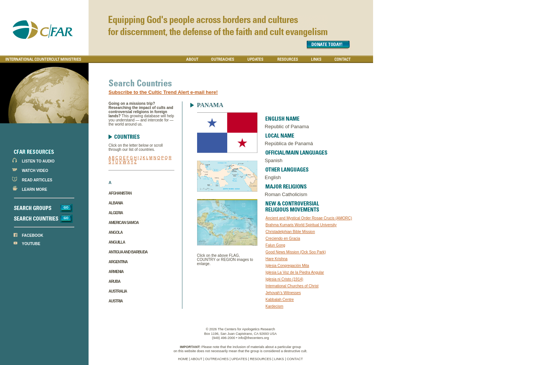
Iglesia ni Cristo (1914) (284, 279)
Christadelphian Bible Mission (290, 232)
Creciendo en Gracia (283, 238)
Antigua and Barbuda (128, 252)
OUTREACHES (217, 359)
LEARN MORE (34, 189)
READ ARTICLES (37, 180)
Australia (118, 291)
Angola (115, 232)
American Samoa (124, 223)
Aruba (114, 281)
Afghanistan (120, 193)
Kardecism (274, 306)
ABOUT (196, 359)
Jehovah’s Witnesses (283, 293)
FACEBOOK (32, 235)
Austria (115, 301)
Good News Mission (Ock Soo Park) (296, 252)
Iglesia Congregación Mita (287, 266)
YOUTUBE (31, 244)
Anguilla (117, 242)
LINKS (279, 359)
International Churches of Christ (292, 286)
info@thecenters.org (253, 338)
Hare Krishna (277, 259)
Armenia (116, 272)
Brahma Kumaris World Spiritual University (301, 225)
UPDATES (239, 359)
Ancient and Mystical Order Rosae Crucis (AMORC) (309, 218)
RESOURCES (260, 359)
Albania (116, 203)
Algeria (116, 213)
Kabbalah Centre (280, 300)
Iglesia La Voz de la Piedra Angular (295, 272)
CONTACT (295, 359)
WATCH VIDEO (35, 171)
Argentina (118, 262)
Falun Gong (275, 245)
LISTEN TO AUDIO (38, 161)
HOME (183, 359)
